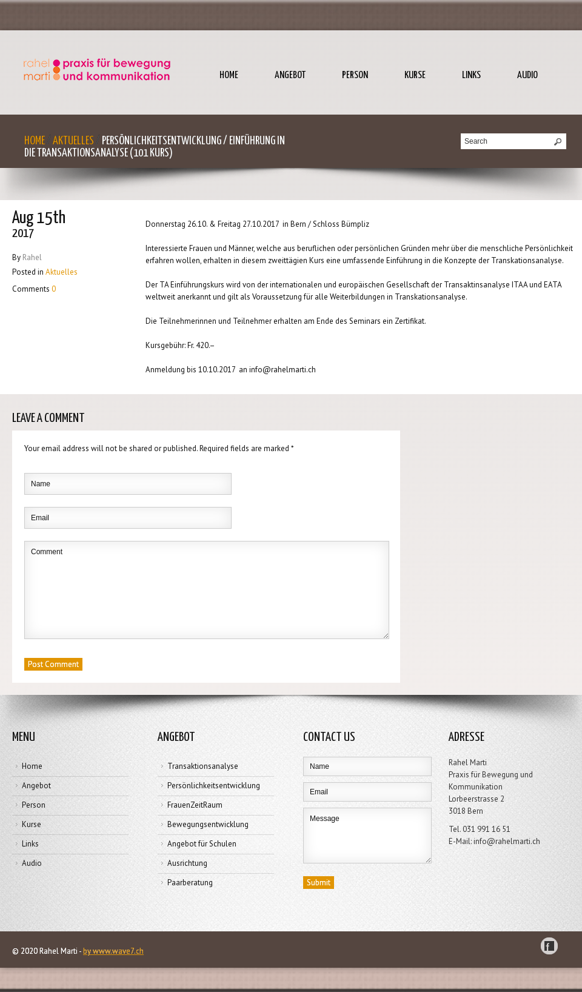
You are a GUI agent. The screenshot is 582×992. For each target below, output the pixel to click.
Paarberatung (190, 882)
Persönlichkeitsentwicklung (213, 785)
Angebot (290, 75)
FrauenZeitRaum (194, 805)
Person (355, 75)
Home (228, 75)
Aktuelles (73, 141)
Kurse (415, 75)
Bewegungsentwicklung (208, 824)
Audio (527, 75)
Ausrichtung (187, 863)
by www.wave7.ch (113, 951)
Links (471, 75)
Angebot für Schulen (201, 844)
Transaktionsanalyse (202, 766)
